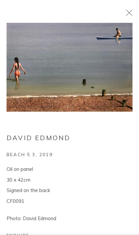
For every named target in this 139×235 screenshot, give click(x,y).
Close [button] (127, 15)
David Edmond (38, 138)
